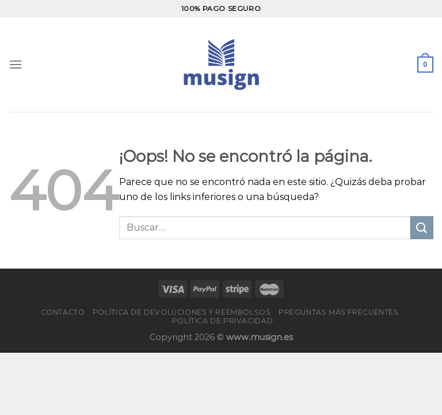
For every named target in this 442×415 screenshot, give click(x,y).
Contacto (63, 312)
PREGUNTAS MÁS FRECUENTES (339, 312)
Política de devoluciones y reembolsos (182, 312)
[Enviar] (421, 227)
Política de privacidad (222, 320)
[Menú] (15, 64)
